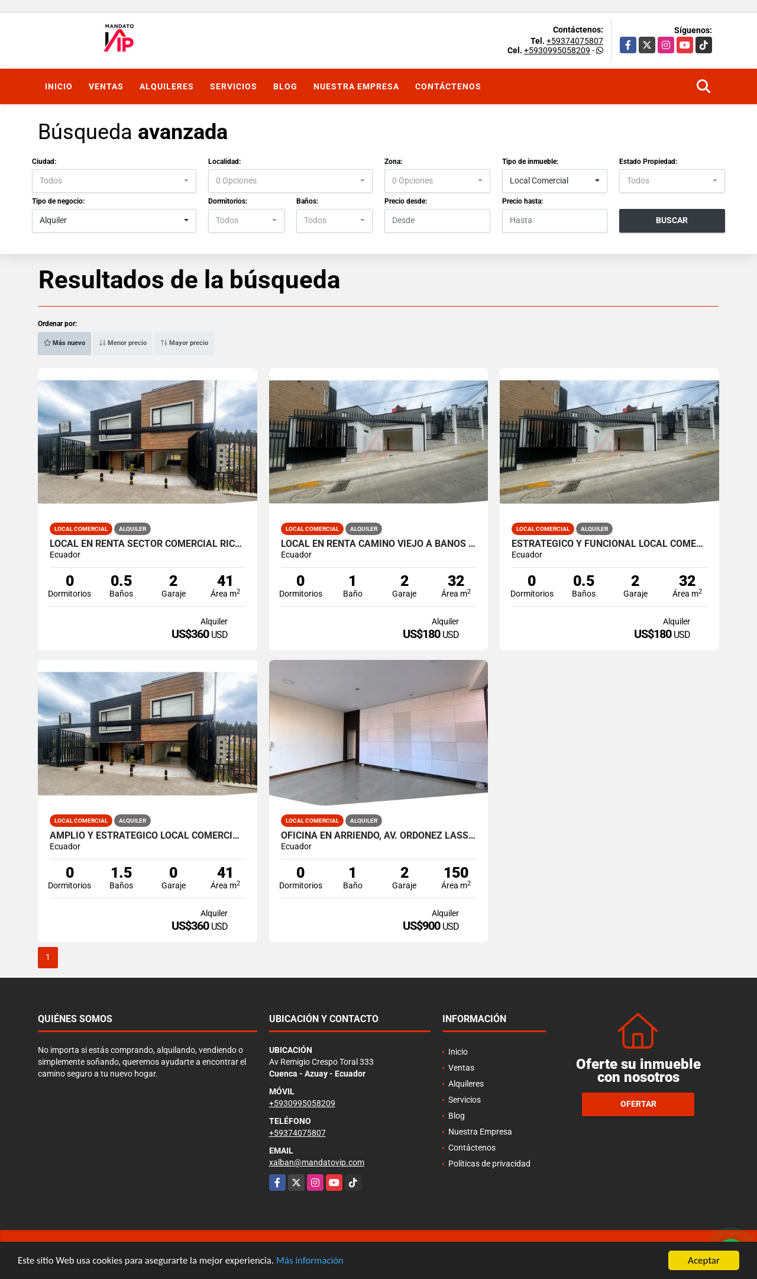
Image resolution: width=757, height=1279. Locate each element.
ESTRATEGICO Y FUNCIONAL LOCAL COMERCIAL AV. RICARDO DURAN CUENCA (609, 544)
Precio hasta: (522, 201)
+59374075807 (574, 41)
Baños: (307, 201)
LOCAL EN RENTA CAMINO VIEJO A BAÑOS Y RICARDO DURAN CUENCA (379, 544)
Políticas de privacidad (489, 1163)
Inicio (59, 86)
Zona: (393, 161)
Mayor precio (184, 343)
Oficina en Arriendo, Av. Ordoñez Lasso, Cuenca (379, 835)
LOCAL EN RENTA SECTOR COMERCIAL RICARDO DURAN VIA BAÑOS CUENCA (147, 544)
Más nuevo (64, 343)
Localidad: (224, 161)
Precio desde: (405, 201)
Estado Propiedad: (648, 161)
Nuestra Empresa (356, 86)
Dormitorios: (227, 201)
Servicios (233, 86)
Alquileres (167, 86)
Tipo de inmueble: (530, 161)
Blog (285, 86)
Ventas (106, 86)
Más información (315, 1261)
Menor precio (123, 343)
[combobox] (114, 181)
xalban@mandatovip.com (316, 1162)
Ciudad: (44, 161)
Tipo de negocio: (58, 201)
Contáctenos (448, 86)
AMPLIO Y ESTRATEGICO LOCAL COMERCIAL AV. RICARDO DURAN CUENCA (147, 835)
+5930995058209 (557, 50)
